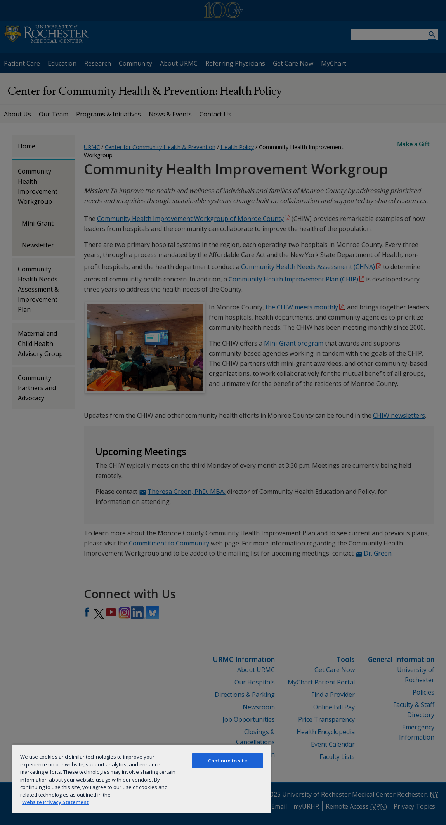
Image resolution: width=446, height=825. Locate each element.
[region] (141, 778)
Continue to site (227, 760)
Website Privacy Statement (55, 802)
